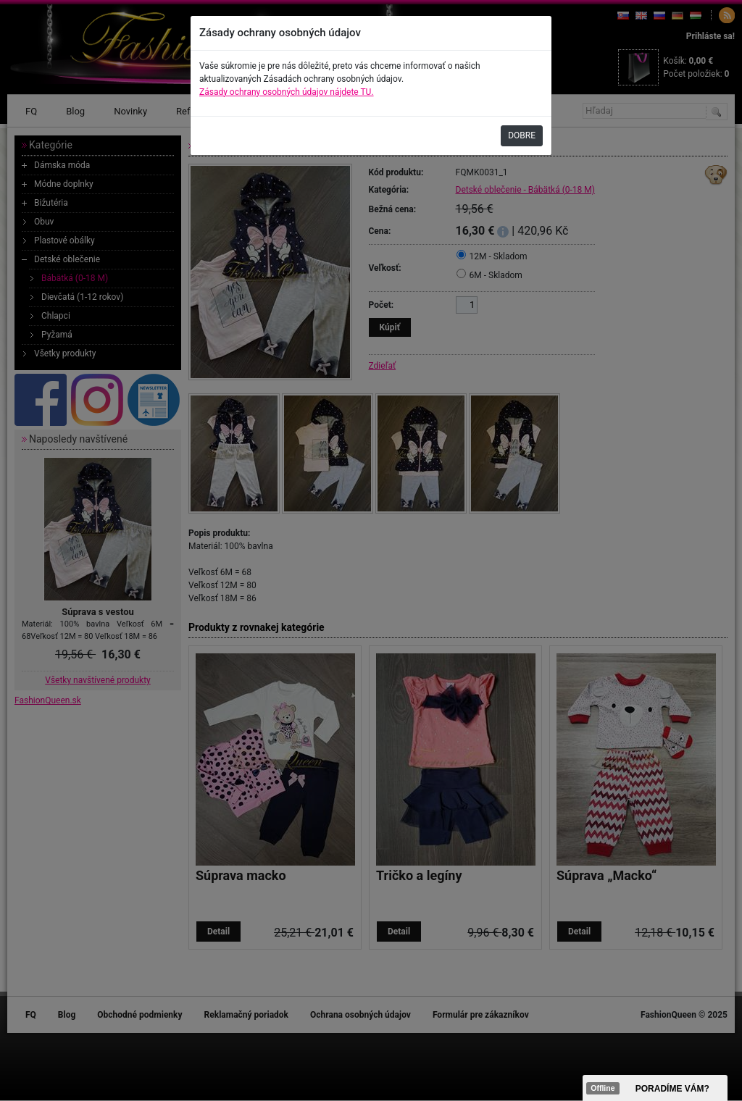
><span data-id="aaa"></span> (655, 1088)
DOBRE (521, 135)
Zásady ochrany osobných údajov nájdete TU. (286, 92)
